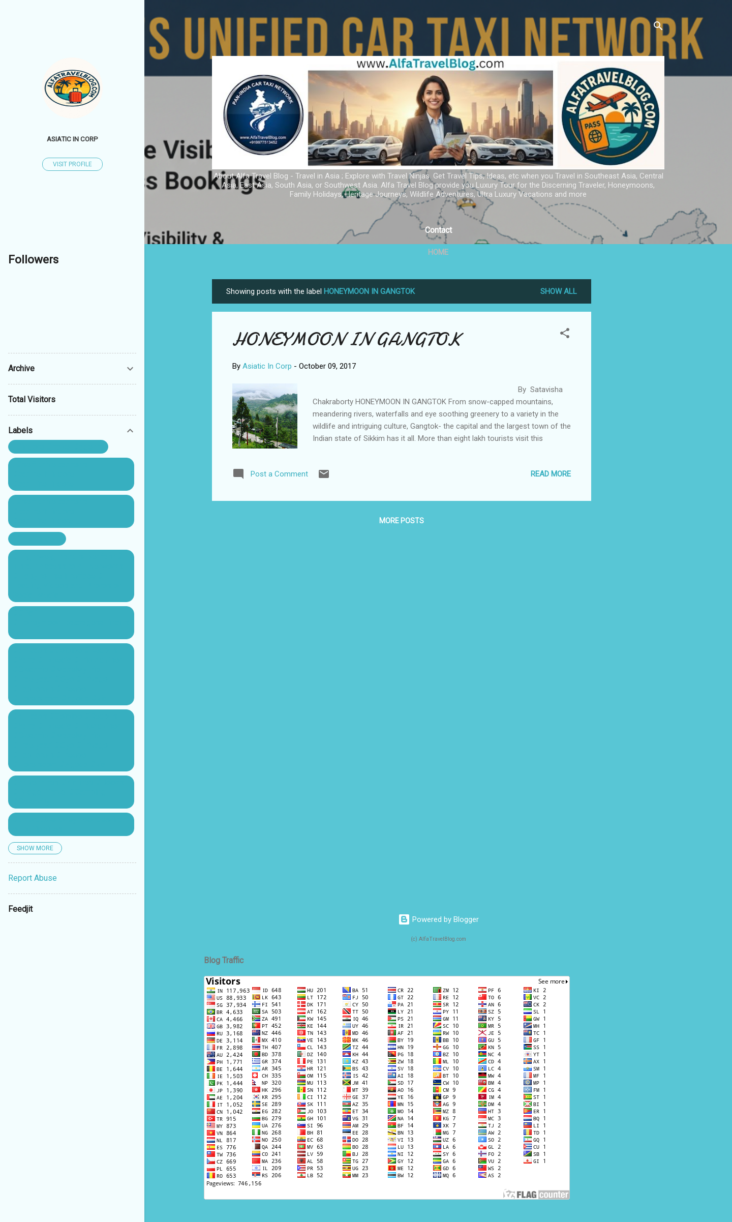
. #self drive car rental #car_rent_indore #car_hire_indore (51, 474)
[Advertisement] (631, 431)
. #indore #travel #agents (58, 447)
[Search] (658, 27)
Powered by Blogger (438, 919)
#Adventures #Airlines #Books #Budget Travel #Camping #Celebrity (68, 792)
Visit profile (72, 164)
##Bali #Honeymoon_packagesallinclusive (71, 622)
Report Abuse (32, 878)
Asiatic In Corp (72, 139)
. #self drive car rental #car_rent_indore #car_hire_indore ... (51, 511)
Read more (551, 474)
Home (438, 252)
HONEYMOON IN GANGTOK (346, 339)
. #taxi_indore (37, 539)
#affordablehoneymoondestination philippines (70, 824)
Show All (558, 291)
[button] (565, 335)
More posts (401, 521)
